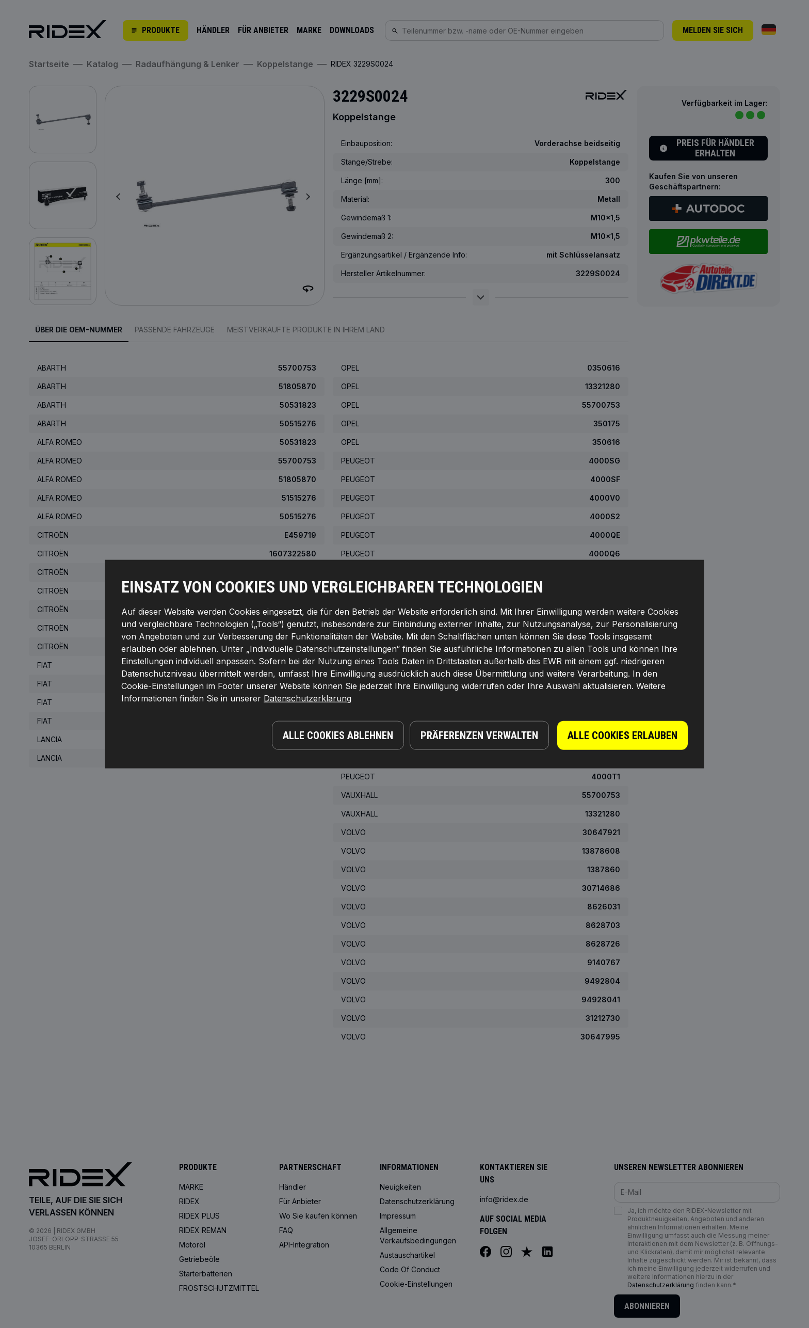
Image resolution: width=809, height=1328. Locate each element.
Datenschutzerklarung (307, 699)
